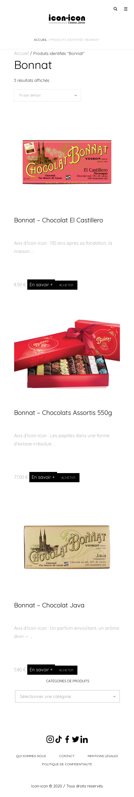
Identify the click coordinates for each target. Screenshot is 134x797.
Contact (67, 756)
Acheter (66, 285)
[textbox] (64, 696)
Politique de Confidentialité (67, 764)
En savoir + (41, 284)
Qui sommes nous (31, 756)
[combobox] (67, 696)
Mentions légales (103, 756)
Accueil (40, 40)
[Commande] (47, 95)
